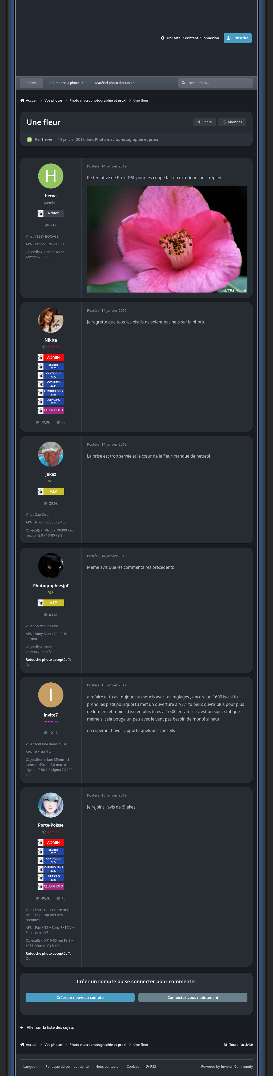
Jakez (50, 474)
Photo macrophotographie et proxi (126, 139)
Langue (31, 1066)
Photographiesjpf (51, 586)
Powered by (227, 1066)
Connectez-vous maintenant (193, 997)
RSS (151, 1066)
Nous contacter (107, 1066)
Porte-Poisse (50, 825)
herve (47, 139)
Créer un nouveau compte (80, 997)
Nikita (51, 340)
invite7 (51, 715)
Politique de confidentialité (67, 1066)
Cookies (133, 1066)
